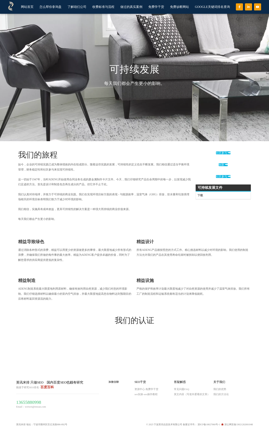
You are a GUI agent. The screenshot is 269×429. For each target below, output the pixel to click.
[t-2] (139, 269)
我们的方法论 (221, 394)
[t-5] (139, 231)
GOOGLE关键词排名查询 (212, 6)
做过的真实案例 (131, 6)
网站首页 (27, 6)
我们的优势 (219, 389)
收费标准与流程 (103, 6)
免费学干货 (156, 6)
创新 (223, 164)
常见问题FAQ (181, 389)
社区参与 (223, 152)
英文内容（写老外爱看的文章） (192, 394)
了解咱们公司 (76, 6)
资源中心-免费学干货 (146, 389)
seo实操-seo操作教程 (146, 394)
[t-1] (21, 269)
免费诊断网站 (179, 6)
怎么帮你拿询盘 (50, 6)
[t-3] (21, 231)
